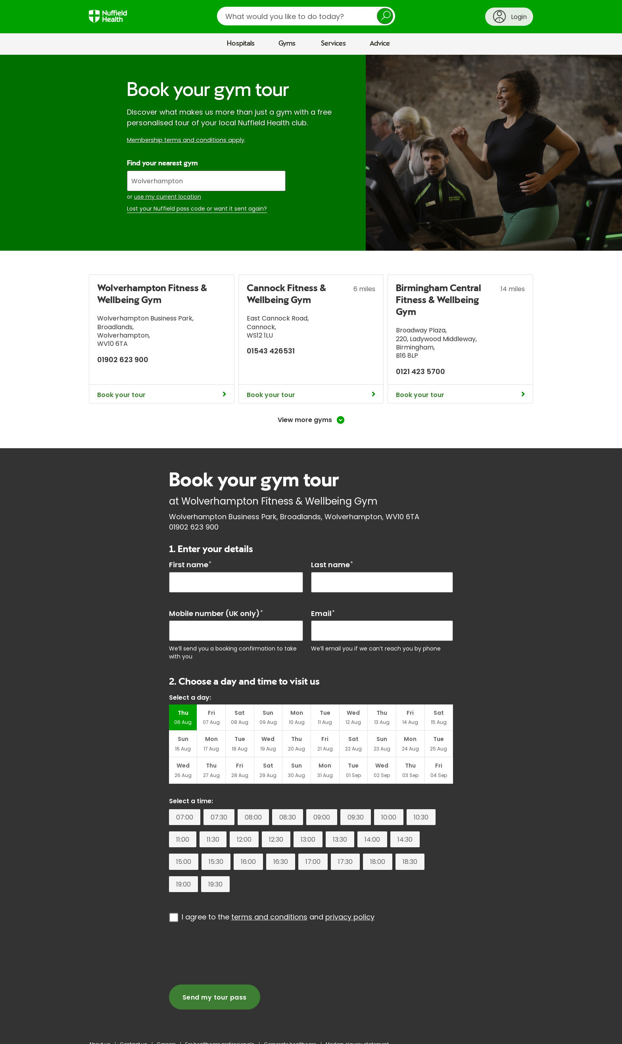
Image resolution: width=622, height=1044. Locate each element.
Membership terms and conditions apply (185, 140)
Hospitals (241, 43)
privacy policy (349, 917)
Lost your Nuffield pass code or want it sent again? (197, 209)
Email (323, 613)
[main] (311, 544)
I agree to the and (278, 917)
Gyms (287, 43)
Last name (332, 565)
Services (333, 43)
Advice (380, 43)
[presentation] (229, 953)
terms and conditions (269, 917)
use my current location (167, 197)
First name (190, 565)
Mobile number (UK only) (216, 613)
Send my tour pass (214, 997)
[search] (306, 16)
